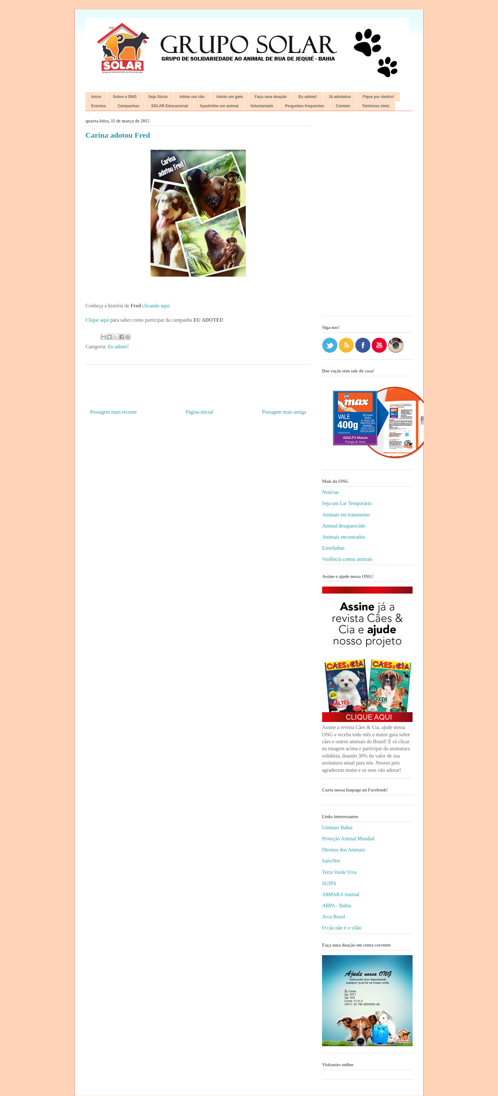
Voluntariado (261, 106)
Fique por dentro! (378, 97)
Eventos (98, 106)
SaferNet (331, 860)
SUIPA (329, 883)
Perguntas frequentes (304, 106)
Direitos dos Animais (343, 849)
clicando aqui (156, 305)
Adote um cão (192, 97)
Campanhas (128, 106)
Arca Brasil (333, 916)
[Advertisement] (367, 216)
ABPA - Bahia (336, 905)
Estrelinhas (333, 548)
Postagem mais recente (113, 412)
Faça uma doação (271, 97)
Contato (343, 106)
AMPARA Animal (340, 894)
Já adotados (340, 97)
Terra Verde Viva (339, 872)
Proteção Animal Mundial (348, 838)
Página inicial (199, 412)
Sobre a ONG (125, 97)
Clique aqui (97, 320)
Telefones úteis (375, 106)
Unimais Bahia (337, 827)
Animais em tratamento (346, 514)
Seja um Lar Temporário (347, 503)
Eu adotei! (308, 97)
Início (96, 97)
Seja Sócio (158, 97)
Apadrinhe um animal (219, 106)
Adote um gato (229, 97)
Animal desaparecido (343, 525)
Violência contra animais (347, 559)
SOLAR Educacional (169, 106)
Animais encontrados (343, 537)
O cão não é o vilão (341, 927)
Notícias (330, 492)
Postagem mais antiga (284, 412)
